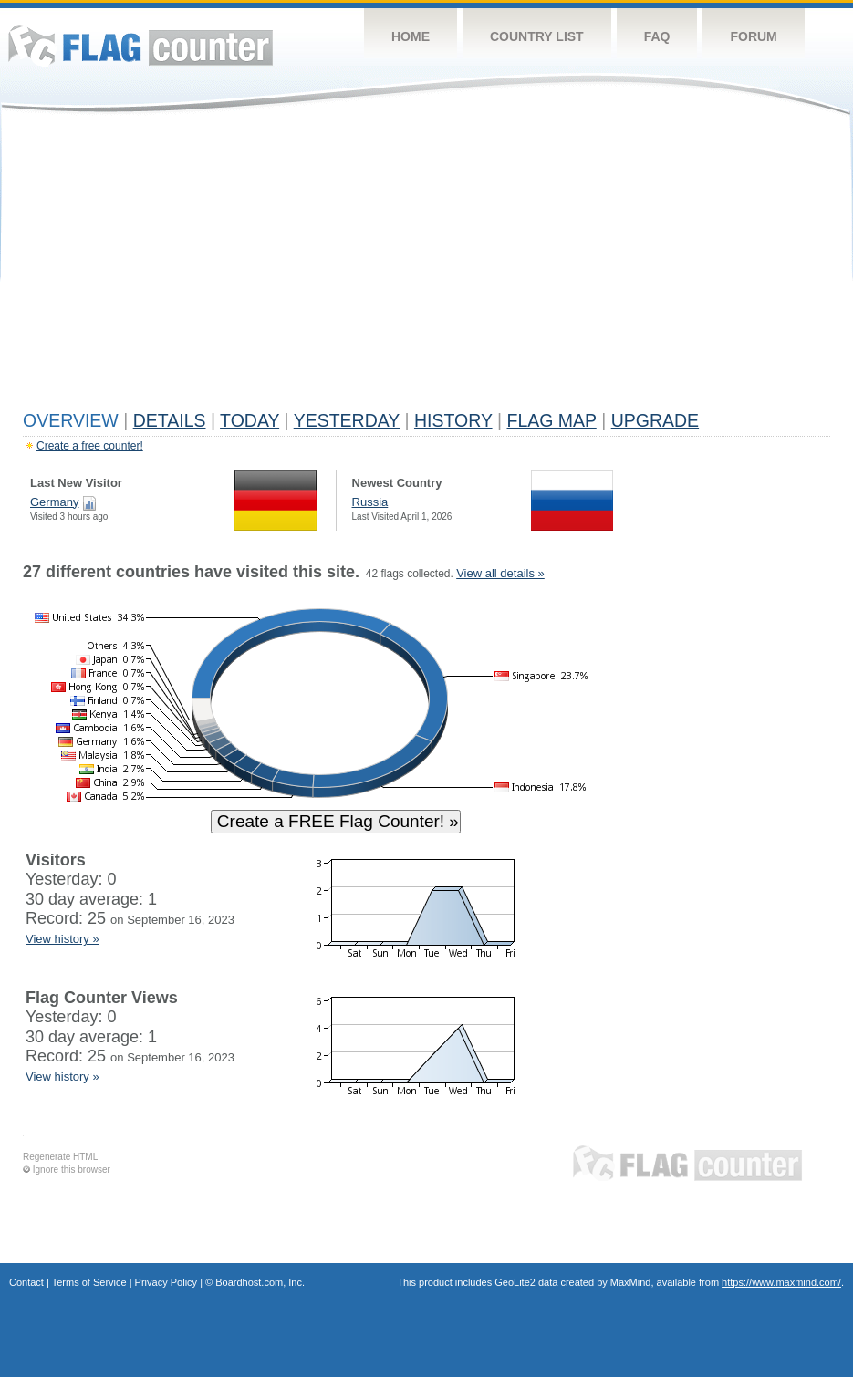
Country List (537, 36)
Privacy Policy (166, 1282)
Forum (753, 36)
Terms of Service (89, 1282)
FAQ (657, 36)
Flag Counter (140, 45)
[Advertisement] (426, 266)
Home (410, 36)
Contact (26, 1282)
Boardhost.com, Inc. (260, 1282)
